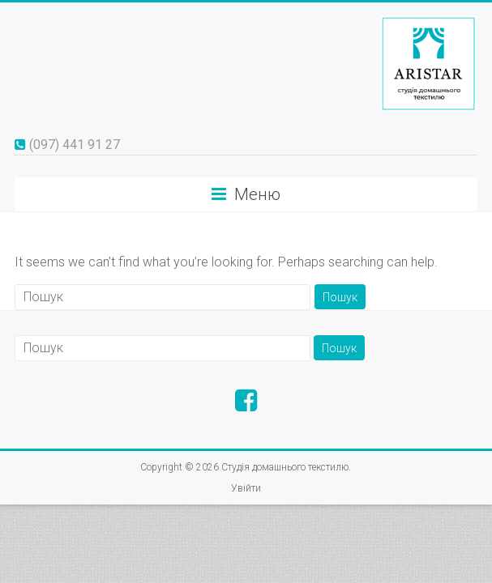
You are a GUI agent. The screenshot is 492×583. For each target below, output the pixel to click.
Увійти (246, 488)
